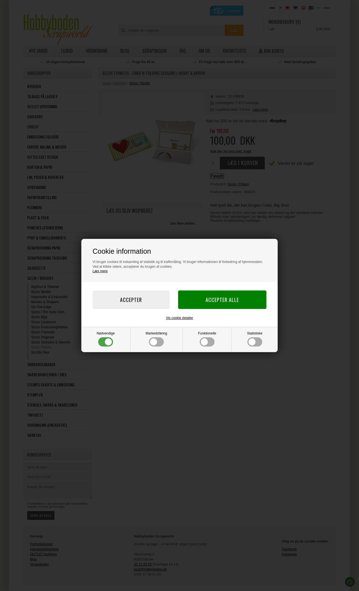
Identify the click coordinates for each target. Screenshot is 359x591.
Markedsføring (156, 339)
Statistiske (255, 339)
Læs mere (100, 271)
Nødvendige (106, 339)
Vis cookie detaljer (179, 318)
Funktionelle (207, 339)
